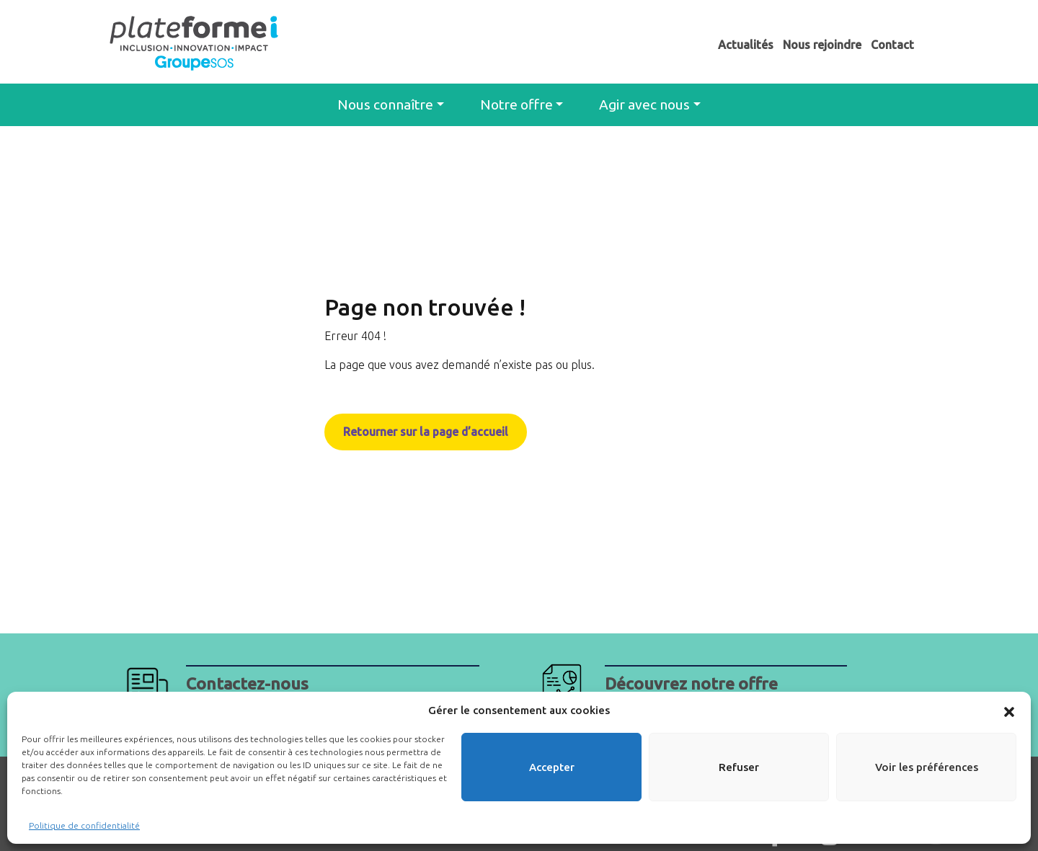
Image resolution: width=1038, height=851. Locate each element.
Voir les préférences (926, 767)
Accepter (552, 767)
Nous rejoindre (822, 44)
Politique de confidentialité (84, 825)
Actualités (745, 44)
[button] (1009, 710)
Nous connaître (385, 104)
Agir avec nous (644, 104)
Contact (892, 44)
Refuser (739, 767)
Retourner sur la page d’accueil (426, 431)
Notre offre (516, 104)
